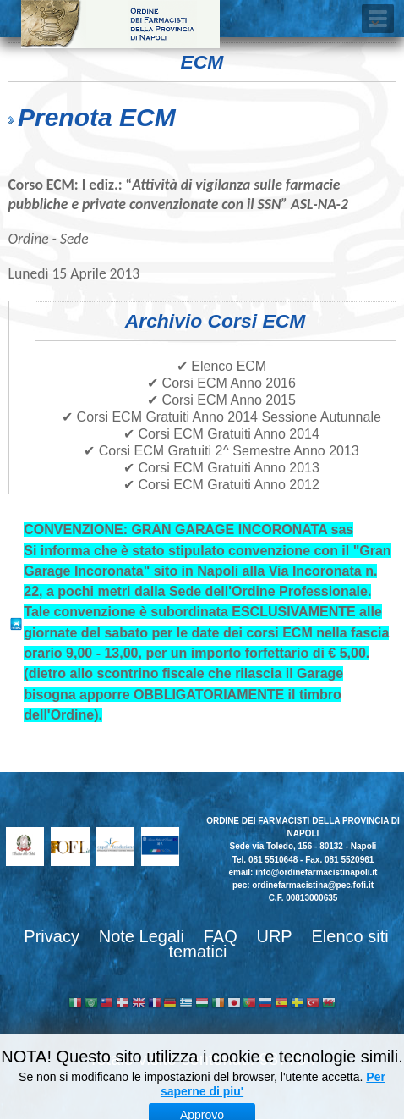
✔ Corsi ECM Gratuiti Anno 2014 (221, 434)
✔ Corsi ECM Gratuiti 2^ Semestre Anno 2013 (221, 451)
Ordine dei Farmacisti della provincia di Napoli (120, 24)
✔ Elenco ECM (221, 366)
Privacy (51, 936)
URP (274, 936)
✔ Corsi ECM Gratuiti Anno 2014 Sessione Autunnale (221, 417)
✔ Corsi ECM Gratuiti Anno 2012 (221, 484)
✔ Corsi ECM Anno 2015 (221, 400)
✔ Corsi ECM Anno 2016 (221, 383)
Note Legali (141, 936)
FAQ (220, 936)
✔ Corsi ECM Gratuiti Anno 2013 (221, 468)
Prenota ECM (97, 117)
